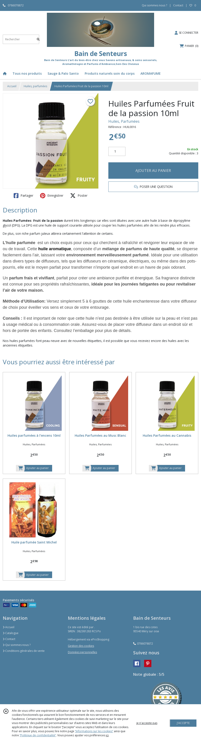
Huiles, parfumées (35, 86)
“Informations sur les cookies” (94, 731)
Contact (178, 5)
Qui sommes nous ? (17, 645)
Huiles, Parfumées (124, 121)
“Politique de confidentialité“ (38, 735)
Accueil (11, 86)
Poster (78, 195)
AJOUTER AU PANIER (153, 170)
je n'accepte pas (146, 723)
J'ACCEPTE (183, 723)
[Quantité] (116, 151)
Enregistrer (51, 195)
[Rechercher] (38, 39)
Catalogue (10, 633)
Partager (23, 195)
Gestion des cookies (81, 646)
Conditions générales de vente (24, 651)
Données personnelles (82, 652)
